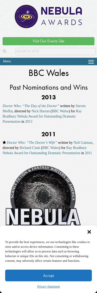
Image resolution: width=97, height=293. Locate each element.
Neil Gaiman (83, 143)
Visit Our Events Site (48, 41)
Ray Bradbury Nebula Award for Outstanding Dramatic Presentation (42, 116)
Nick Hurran (41, 111)
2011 (88, 153)
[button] (89, 232)
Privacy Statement (48, 286)
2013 (28, 121)
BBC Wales (60, 111)
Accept (48, 276)
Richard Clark (30, 148)
